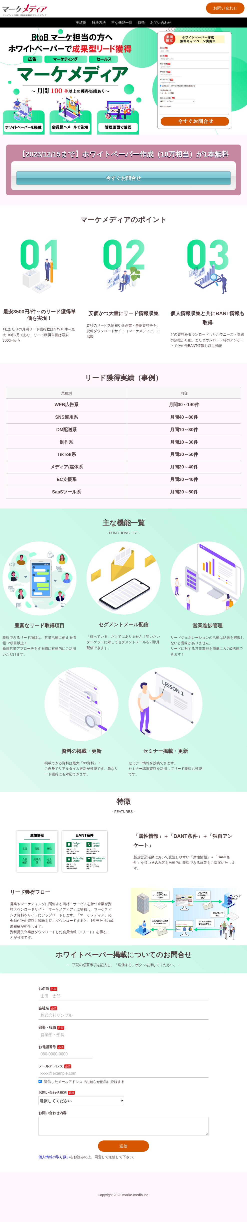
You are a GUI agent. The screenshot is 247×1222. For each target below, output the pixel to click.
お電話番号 (47, 1047)
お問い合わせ (225, 8)
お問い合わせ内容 (52, 1113)
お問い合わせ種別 (52, 1092)
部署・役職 (47, 1027)
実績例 (81, 23)
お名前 (43, 989)
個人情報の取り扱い (54, 1161)
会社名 (43, 1008)
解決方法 (99, 23)
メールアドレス (50, 1066)
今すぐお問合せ (123, 178)
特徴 (141, 23)
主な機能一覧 (121, 23)
